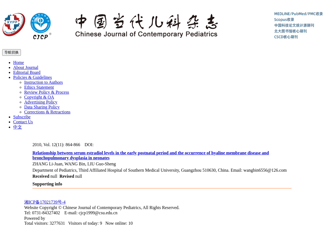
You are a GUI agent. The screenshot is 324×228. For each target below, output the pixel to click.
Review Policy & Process (46, 92)
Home (18, 62)
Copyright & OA (39, 97)
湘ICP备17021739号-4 (44, 202)
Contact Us (23, 121)
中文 (17, 127)
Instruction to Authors (43, 82)
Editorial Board (26, 72)
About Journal (25, 67)
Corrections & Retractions (47, 112)
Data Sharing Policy (42, 107)
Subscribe (22, 117)
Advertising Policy (40, 102)
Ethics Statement (39, 87)
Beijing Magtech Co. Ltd (68, 218)
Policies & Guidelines (32, 77)
